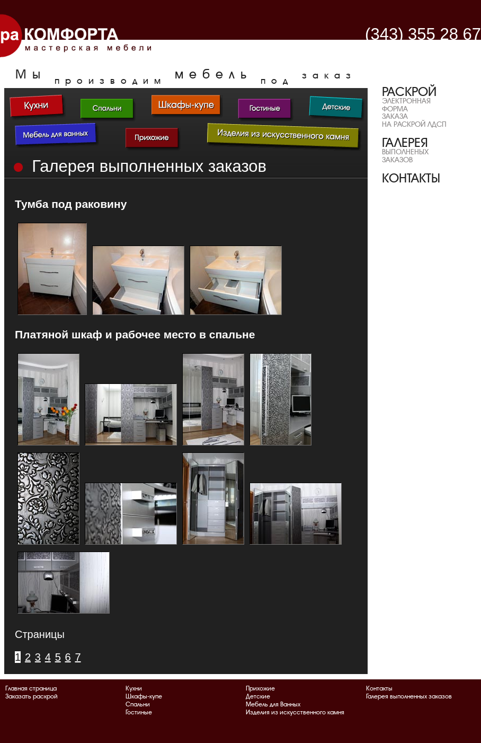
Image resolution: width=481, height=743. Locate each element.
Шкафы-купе (144, 696)
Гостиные (139, 712)
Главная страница (31, 688)
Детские (258, 696)
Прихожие (260, 688)
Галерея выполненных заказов (409, 696)
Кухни (134, 688)
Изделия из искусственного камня (295, 712)
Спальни (138, 704)
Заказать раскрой (31, 696)
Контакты (379, 688)
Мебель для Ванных (273, 704)
